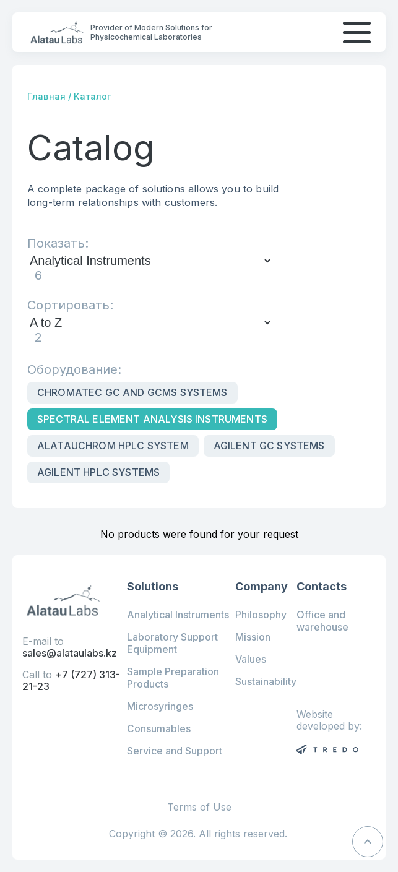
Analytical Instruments (178, 614)
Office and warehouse (322, 620)
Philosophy (261, 614)
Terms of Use (199, 807)
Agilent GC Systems (269, 445)
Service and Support (174, 751)
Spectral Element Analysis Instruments (152, 419)
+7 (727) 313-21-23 (71, 680)
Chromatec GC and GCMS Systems (132, 392)
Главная (46, 96)
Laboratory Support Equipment (172, 643)
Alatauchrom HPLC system (113, 445)
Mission (252, 637)
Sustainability (265, 681)
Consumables (159, 728)
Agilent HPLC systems (98, 472)
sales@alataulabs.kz (69, 653)
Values (250, 659)
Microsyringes (160, 706)
